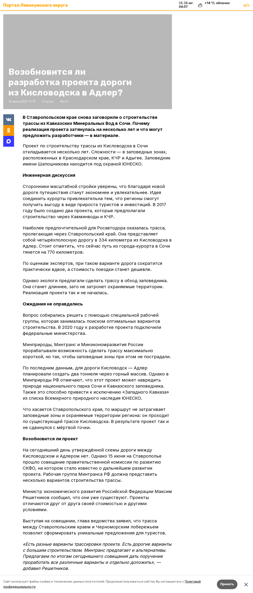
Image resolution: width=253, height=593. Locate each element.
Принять (227, 584)
